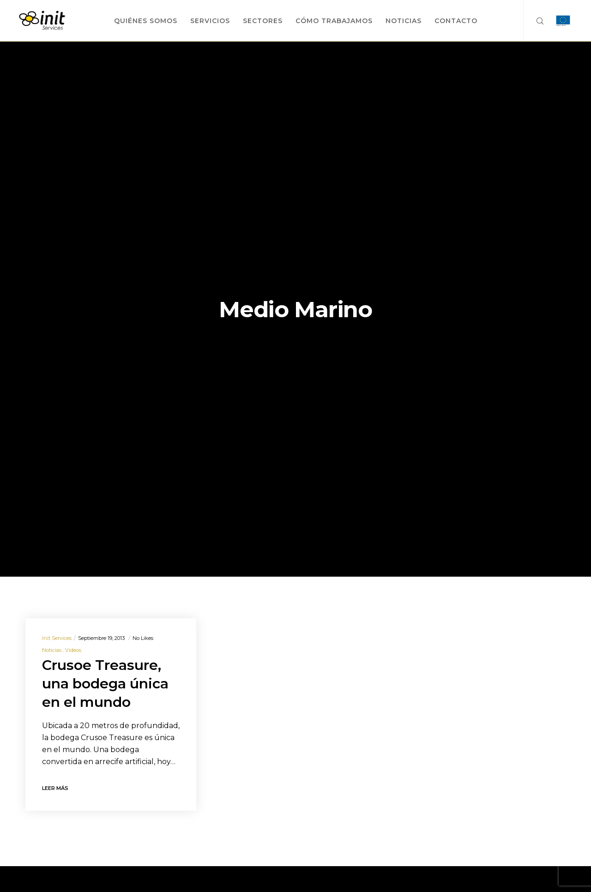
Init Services (57, 638)
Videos (73, 650)
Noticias (51, 650)
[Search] (534, 21)
